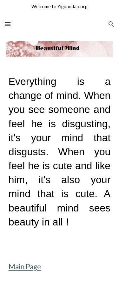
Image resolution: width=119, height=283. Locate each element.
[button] (7, 24)
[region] (59, 7)
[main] (59, 157)
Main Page (25, 266)
